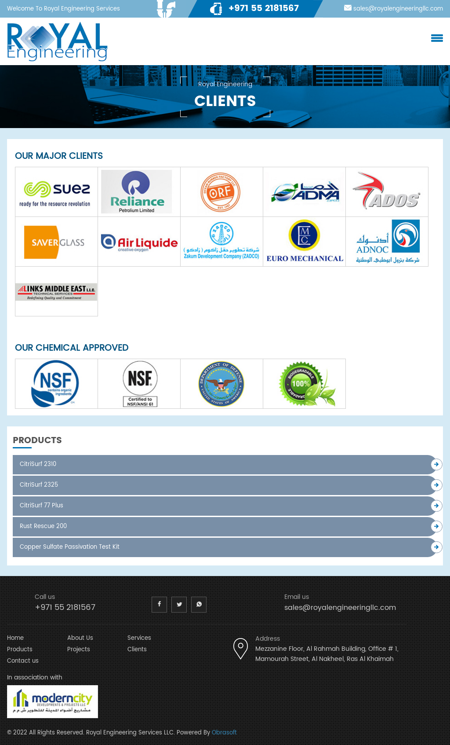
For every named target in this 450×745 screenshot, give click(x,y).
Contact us (23, 661)
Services (139, 638)
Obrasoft (224, 733)
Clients (137, 649)
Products (20, 649)
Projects (78, 649)
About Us (80, 638)
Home (15, 638)
